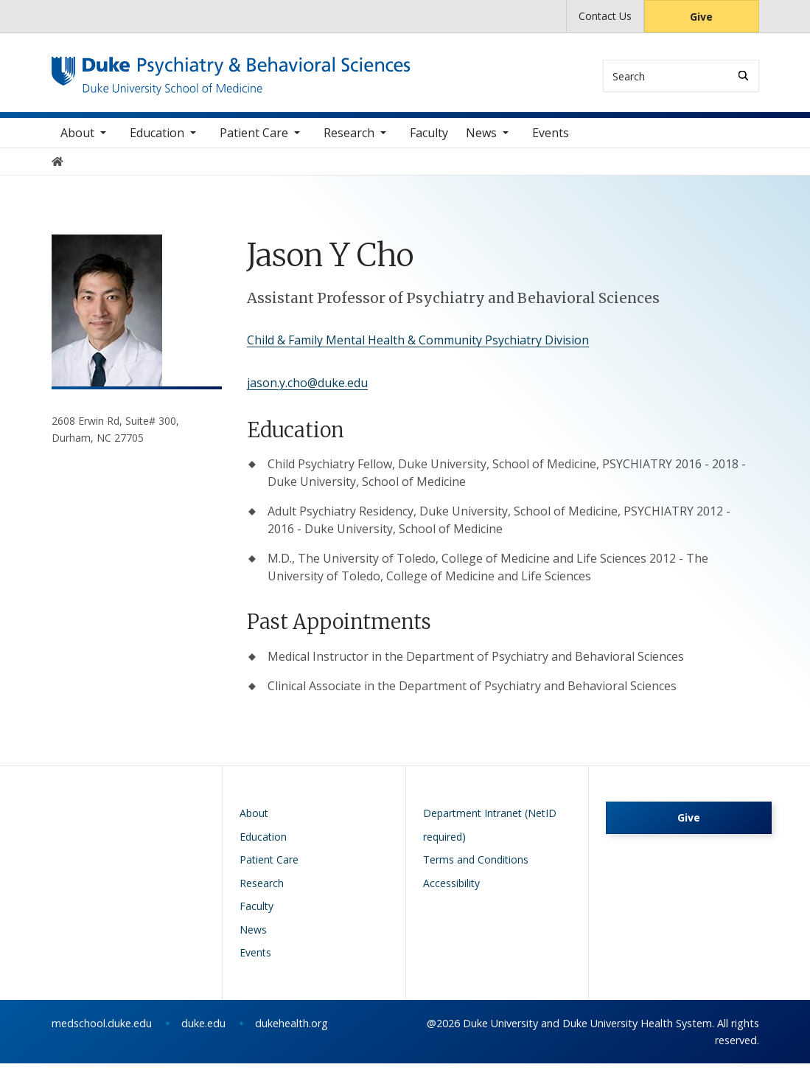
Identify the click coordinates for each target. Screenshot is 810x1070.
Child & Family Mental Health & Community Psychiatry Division (418, 346)
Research (349, 139)
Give (701, 17)
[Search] (743, 75)
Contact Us (605, 16)
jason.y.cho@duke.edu (307, 389)
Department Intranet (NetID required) (489, 831)
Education (157, 139)
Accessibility (451, 890)
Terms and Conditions (475, 866)
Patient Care (254, 139)
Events (550, 139)
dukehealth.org (291, 1030)
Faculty (429, 139)
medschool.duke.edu (102, 1030)
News (481, 139)
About (77, 139)
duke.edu (203, 1030)
